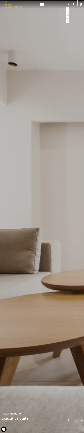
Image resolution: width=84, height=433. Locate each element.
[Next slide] (79, 419)
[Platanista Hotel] (12, 4)
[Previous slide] (71, 419)
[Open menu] (42, 4)
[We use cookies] (4, 429)
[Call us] (74, 4)
